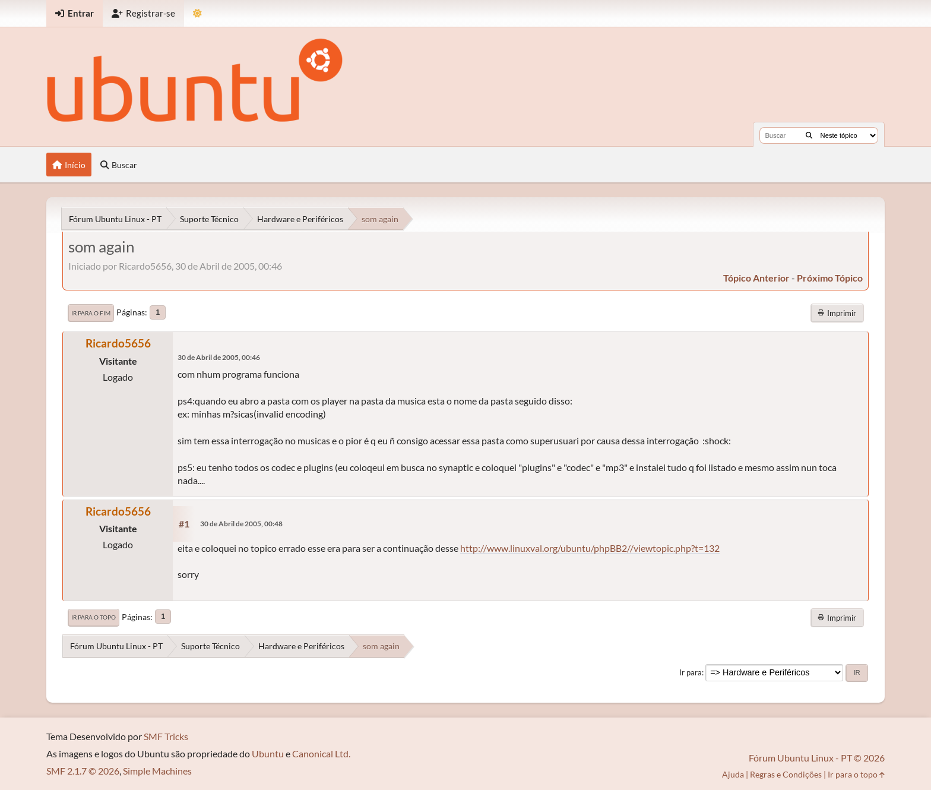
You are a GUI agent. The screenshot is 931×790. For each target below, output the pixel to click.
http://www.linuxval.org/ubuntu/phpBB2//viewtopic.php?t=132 (590, 548)
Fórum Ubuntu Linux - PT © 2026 (817, 757)
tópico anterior (756, 277)
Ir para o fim (90, 313)
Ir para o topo (93, 617)
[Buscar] (809, 135)
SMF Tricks (166, 736)
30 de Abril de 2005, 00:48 (241, 523)
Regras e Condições (786, 774)
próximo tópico (830, 277)
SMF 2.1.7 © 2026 (82, 770)
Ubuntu (268, 753)
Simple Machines (157, 770)
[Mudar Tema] (197, 13)
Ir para (690, 672)
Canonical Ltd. (321, 753)
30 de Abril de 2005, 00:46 (219, 357)
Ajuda (733, 774)
